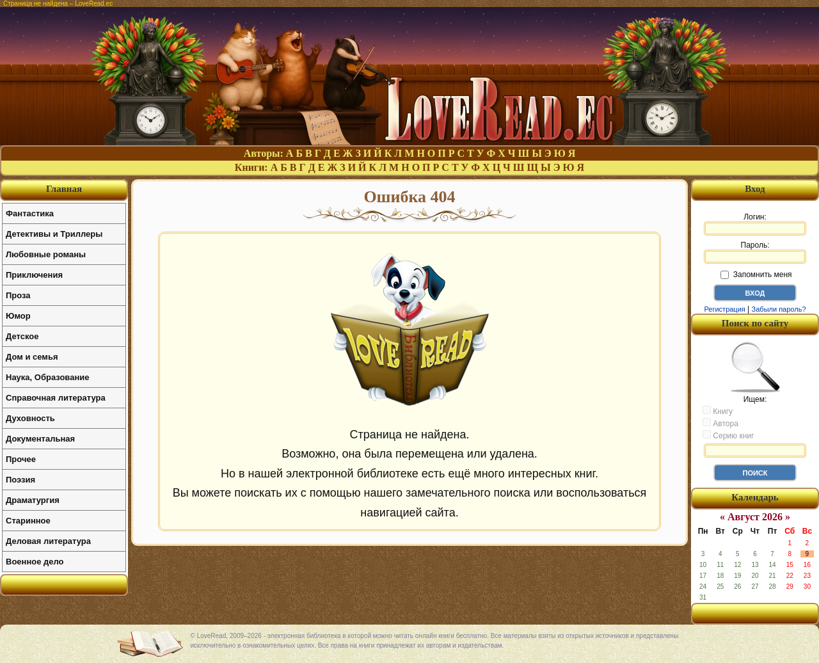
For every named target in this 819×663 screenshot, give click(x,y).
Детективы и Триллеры (54, 234)
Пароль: (755, 252)
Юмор (18, 316)
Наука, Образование (47, 377)
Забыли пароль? (779, 309)
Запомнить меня (755, 274)
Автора (720, 423)
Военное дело (35, 561)
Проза (18, 295)
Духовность (30, 418)
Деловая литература (48, 541)
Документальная (40, 438)
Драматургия (33, 500)
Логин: (755, 224)
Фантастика (30, 213)
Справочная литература (56, 398)
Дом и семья (32, 357)
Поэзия (20, 479)
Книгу (718, 411)
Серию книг (728, 435)
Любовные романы (46, 254)
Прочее (21, 459)
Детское (22, 336)
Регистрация (724, 309)
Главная (64, 189)
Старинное (28, 520)
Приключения (34, 275)
